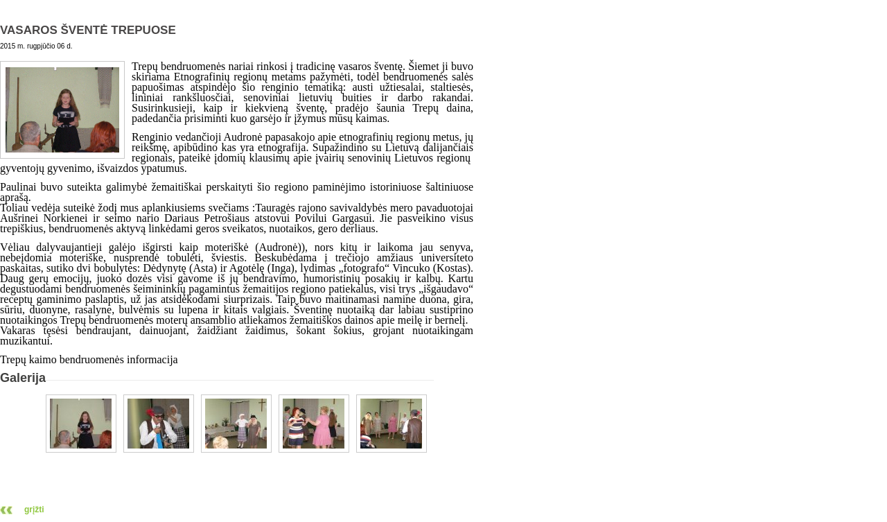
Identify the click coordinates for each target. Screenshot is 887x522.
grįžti (34, 509)
